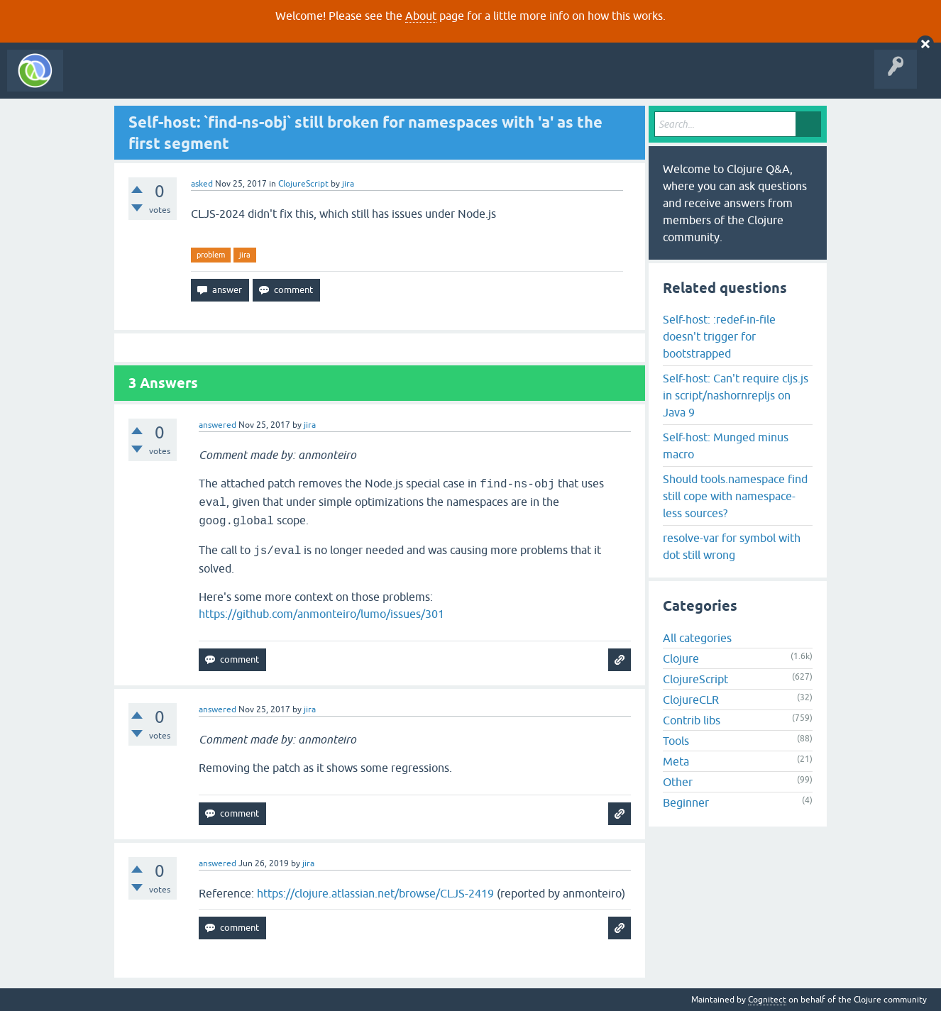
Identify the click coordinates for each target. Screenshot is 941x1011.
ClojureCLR (691, 699)
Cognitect (767, 1000)
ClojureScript (303, 184)
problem (211, 254)
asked (202, 184)
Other (678, 781)
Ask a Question (325, 81)
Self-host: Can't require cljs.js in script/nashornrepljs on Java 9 (735, 395)
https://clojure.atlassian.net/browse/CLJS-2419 (375, 893)
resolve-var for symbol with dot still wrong (731, 546)
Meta (676, 761)
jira (245, 254)
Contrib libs (691, 720)
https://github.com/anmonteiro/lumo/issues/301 (321, 613)
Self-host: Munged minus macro (725, 445)
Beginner (686, 802)
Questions (151, 81)
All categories (697, 637)
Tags (265, 81)
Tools (676, 740)
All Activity (95, 81)
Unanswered (211, 81)
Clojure (681, 658)
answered (217, 425)
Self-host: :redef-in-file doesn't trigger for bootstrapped (719, 336)
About (420, 15)
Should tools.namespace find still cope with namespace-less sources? (735, 496)
